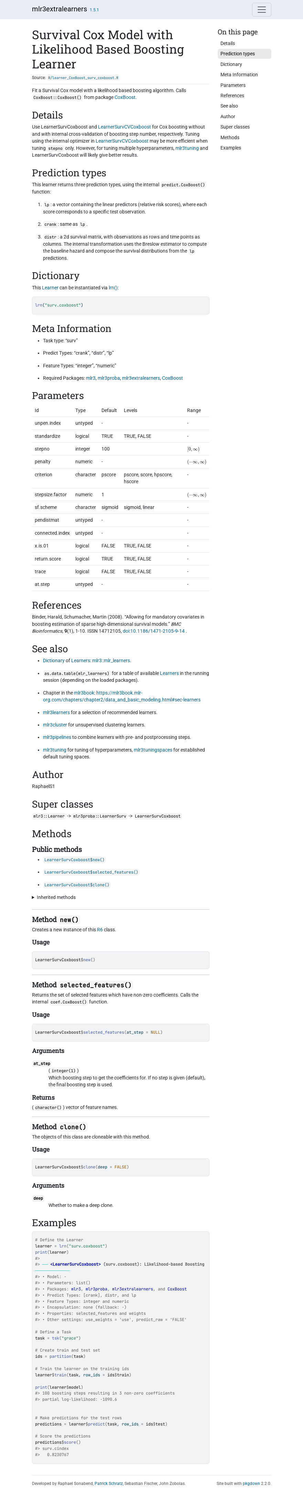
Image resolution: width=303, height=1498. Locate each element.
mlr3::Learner (49, 816)
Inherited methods (56, 897)
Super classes (235, 127)
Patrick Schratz (109, 1483)
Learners (80, 660)
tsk (55, 1338)
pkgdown (251, 1483)
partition (60, 1356)
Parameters (233, 85)
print (41, 1252)
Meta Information (239, 74)
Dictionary (54, 660)
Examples (230, 148)
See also (229, 106)
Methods (229, 137)
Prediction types (237, 53)
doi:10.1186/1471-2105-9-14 (154, 631)
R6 (100, 929)
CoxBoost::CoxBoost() (57, 97)
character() (48, 1107)
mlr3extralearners (59, 9)
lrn (62, 1246)
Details (227, 43)
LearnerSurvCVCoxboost (124, 127)
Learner (50, 287)
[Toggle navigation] (261, 9)
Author (227, 116)
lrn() (113, 287)
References (232, 95)
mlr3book (84, 693)
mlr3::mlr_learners (111, 660)
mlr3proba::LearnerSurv (99, 816)
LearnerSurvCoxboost (58, 960)
